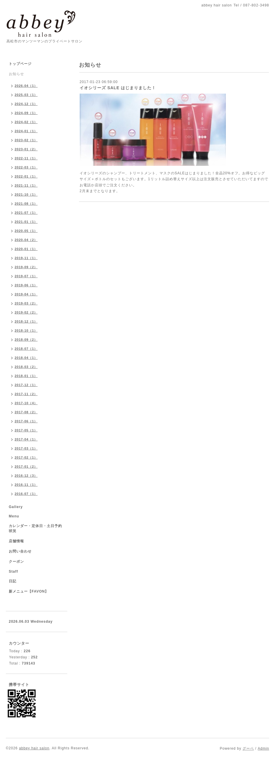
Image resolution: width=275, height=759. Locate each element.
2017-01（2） (26, 466)
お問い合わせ (20, 551)
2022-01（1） (26, 176)
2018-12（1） (26, 321)
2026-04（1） (26, 85)
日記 (12, 581)
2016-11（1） (26, 484)
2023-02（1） (26, 140)
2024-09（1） (26, 113)
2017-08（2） (26, 412)
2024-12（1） (26, 104)
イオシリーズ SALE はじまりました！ (118, 87)
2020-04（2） (26, 240)
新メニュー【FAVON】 (29, 591)
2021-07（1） (26, 212)
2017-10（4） (26, 403)
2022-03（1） (26, 167)
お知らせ (16, 74)
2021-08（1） (26, 203)
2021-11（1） (26, 185)
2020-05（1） (26, 231)
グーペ (248, 748)
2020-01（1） (26, 249)
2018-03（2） (26, 367)
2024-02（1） (26, 122)
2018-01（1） (26, 376)
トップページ (20, 64)
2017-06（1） (26, 421)
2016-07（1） (26, 493)
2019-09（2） (26, 267)
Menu (14, 516)
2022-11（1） (26, 158)
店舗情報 (16, 541)
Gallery (16, 507)
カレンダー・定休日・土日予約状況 (35, 528)
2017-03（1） (26, 448)
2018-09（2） (26, 339)
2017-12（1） (26, 385)
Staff (13, 571)
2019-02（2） (26, 312)
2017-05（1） (26, 430)
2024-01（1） (26, 131)
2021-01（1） (26, 221)
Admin (263, 748)
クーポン (16, 562)
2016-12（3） (26, 475)
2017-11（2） (26, 394)
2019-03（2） (26, 303)
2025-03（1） (26, 95)
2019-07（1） (26, 276)
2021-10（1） (26, 194)
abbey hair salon (34, 748)
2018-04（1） (26, 357)
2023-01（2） (26, 149)
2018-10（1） (26, 330)
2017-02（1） (26, 457)
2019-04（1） (26, 294)
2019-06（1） (26, 285)
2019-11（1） (26, 258)
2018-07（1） (26, 348)
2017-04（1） (26, 439)
